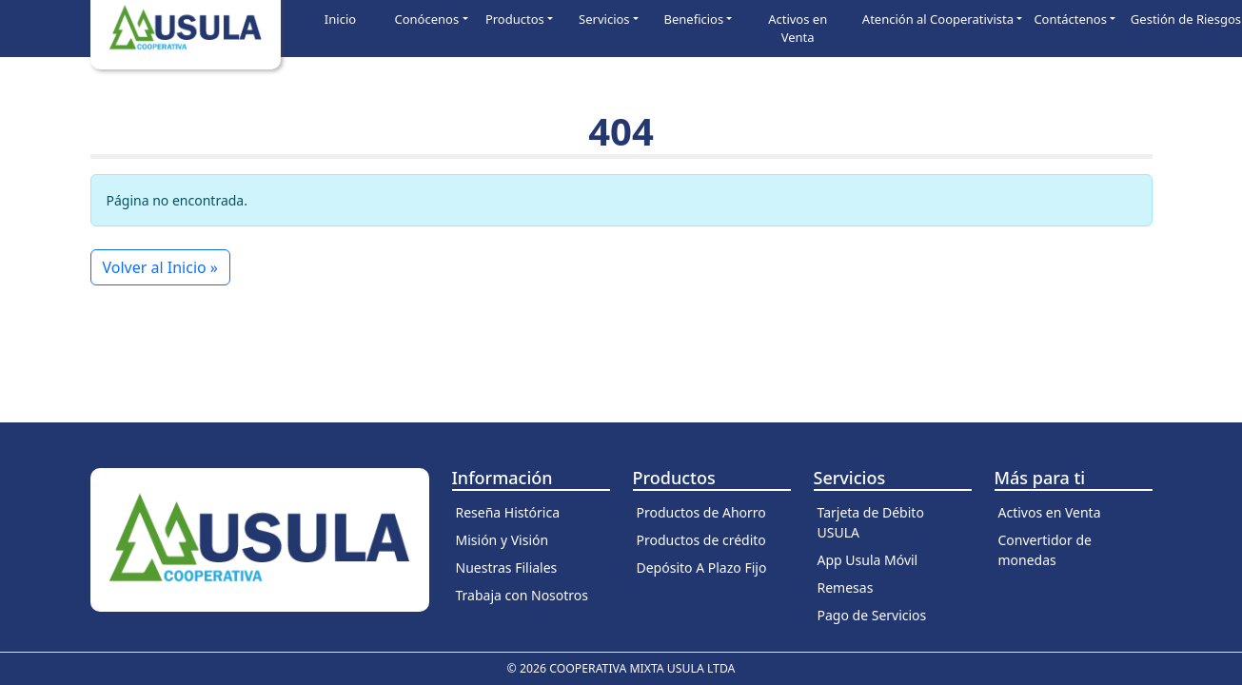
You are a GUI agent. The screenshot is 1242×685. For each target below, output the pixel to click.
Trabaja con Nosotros (522, 595)
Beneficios (694, 19)
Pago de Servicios (872, 615)
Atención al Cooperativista (938, 19)
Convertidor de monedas (1045, 550)
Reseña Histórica (508, 512)
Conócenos (427, 19)
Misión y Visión (502, 540)
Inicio (340, 19)
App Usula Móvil (868, 560)
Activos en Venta (797, 28)
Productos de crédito (701, 540)
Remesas (846, 587)
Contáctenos (1070, 19)
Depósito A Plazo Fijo (702, 567)
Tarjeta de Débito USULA (871, 522)
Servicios (604, 19)
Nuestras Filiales (507, 567)
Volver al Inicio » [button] (161, 267)
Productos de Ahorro (701, 512)
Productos (514, 19)
